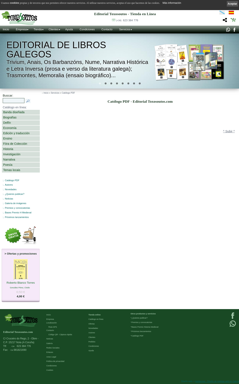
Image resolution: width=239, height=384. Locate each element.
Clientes (54, 29)
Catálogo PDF (12, 180)
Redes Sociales (53, 348)
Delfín (7, 122)
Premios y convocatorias (17, 208)
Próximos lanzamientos (17, 217)
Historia (8, 149)
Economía (9, 128)
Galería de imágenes (15, 203)
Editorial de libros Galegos (56, 50)
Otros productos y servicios (143, 314)
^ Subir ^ (229, 131)
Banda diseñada (13, 112)
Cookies (49, 370)
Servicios (124, 29)
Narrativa (9, 159)
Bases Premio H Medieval (18, 212)
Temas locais (11, 170)
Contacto (106, 29)
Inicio (6, 29)
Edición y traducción (16, 133)
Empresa (21, 29)
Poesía (7, 164)
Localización (51, 323)
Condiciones (87, 29)
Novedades (10, 189)
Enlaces (49, 352)
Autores (9, 184)
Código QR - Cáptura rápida (60, 335)
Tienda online (94, 315)
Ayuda (69, 29)
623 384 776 (127, 20)
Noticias (9, 198)
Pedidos (91, 342)
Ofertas (91, 324)
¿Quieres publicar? (14, 194)
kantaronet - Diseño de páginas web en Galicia (217, 381)
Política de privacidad (55, 361)
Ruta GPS (52, 327)
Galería (49, 343)
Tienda (37, 29)
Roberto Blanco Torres (21, 283)
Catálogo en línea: (15, 107)
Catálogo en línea (95, 319)
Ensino (7, 138)
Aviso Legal (51, 357)
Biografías (9, 117)
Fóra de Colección (15, 143)
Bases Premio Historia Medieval (145, 327)
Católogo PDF (68, 93)
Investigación (11, 154)
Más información (172, 2)
